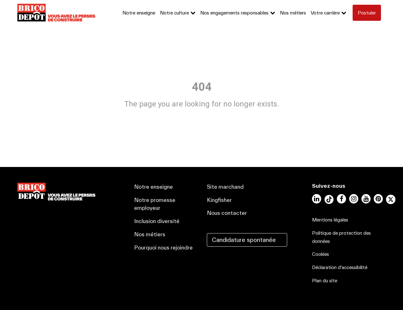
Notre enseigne (138, 12)
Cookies (320, 254)
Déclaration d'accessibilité (339, 267)
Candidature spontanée (244, 239)
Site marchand (225, 187)
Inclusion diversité (156, 221)
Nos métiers (293, 12)
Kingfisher (219, 200)
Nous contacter (227, 213)
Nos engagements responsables (234, 12)
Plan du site (324, 280)
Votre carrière (325, 12)
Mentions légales (330, 219)
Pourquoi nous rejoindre (163, 247)
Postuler (367, 12)
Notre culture (174, 12)
